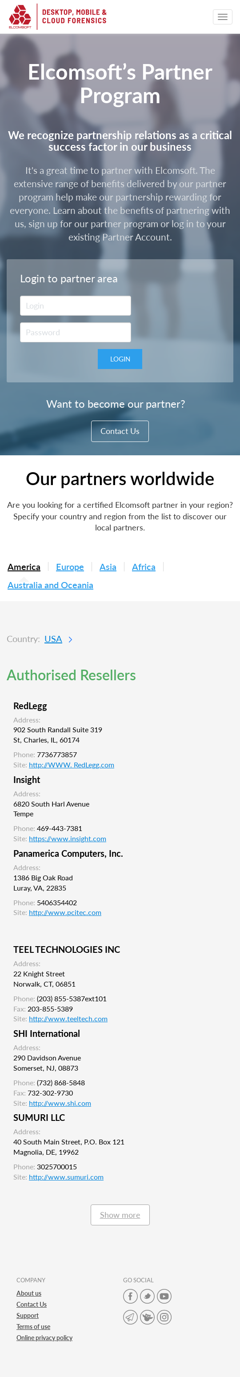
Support (27, 1315)
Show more (120, 1215)
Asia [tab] (108, 567)
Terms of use (33, 1326)
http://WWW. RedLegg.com (71, 764)
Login (120, 359)
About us (28, 1293)
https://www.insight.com (67, 838)
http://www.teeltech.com (68, 1018)
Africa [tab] (144, 567)
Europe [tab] (70, 567)
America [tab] (24, 566)
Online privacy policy (44, 1337)
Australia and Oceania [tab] (50, 585)
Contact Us (120, 431)
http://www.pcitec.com (65, 912)
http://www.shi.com (60, 1103)
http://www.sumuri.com (66, 1176)
